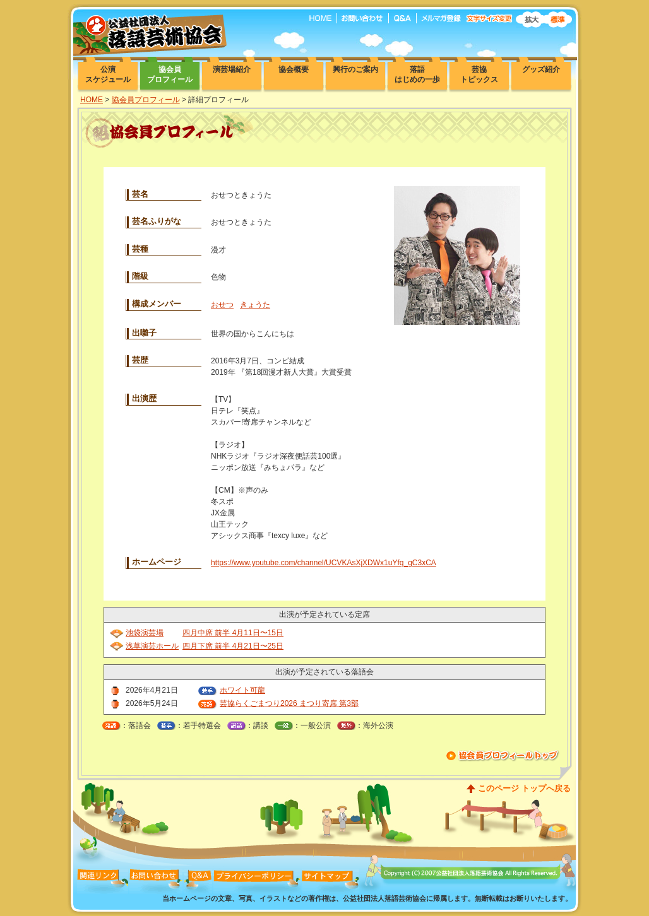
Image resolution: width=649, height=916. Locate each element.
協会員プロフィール (146, 99)
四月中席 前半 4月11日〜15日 (232, 632)
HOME (91, 99)
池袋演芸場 (145, 632)
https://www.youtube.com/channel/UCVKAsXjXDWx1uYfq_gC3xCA (323, 562)
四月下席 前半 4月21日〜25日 (232, 646)
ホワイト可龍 (242, 690)
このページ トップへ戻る (524, 788)
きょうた (255, 304)
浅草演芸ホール (152, 646)
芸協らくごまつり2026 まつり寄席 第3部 (289, 703)
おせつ (222, 304)
